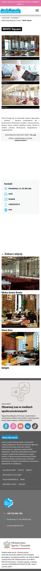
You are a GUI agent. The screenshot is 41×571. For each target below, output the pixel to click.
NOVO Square (27, 20)
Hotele (21, 470)
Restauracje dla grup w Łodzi (11, 20)
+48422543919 (14, 204)
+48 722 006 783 (14, 513)
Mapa (22, 480)
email (10, 194)
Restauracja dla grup (12, 475)
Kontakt (21, 484)
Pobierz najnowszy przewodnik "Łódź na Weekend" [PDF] (21, 3)
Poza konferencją (10, 480)
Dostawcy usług (9, 484)
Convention (14, 18)
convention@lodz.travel (15, 526)
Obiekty (29, 470)
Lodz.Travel (5, 18)
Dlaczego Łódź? (9, 470)
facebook (11, 199)
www (10, 209)
